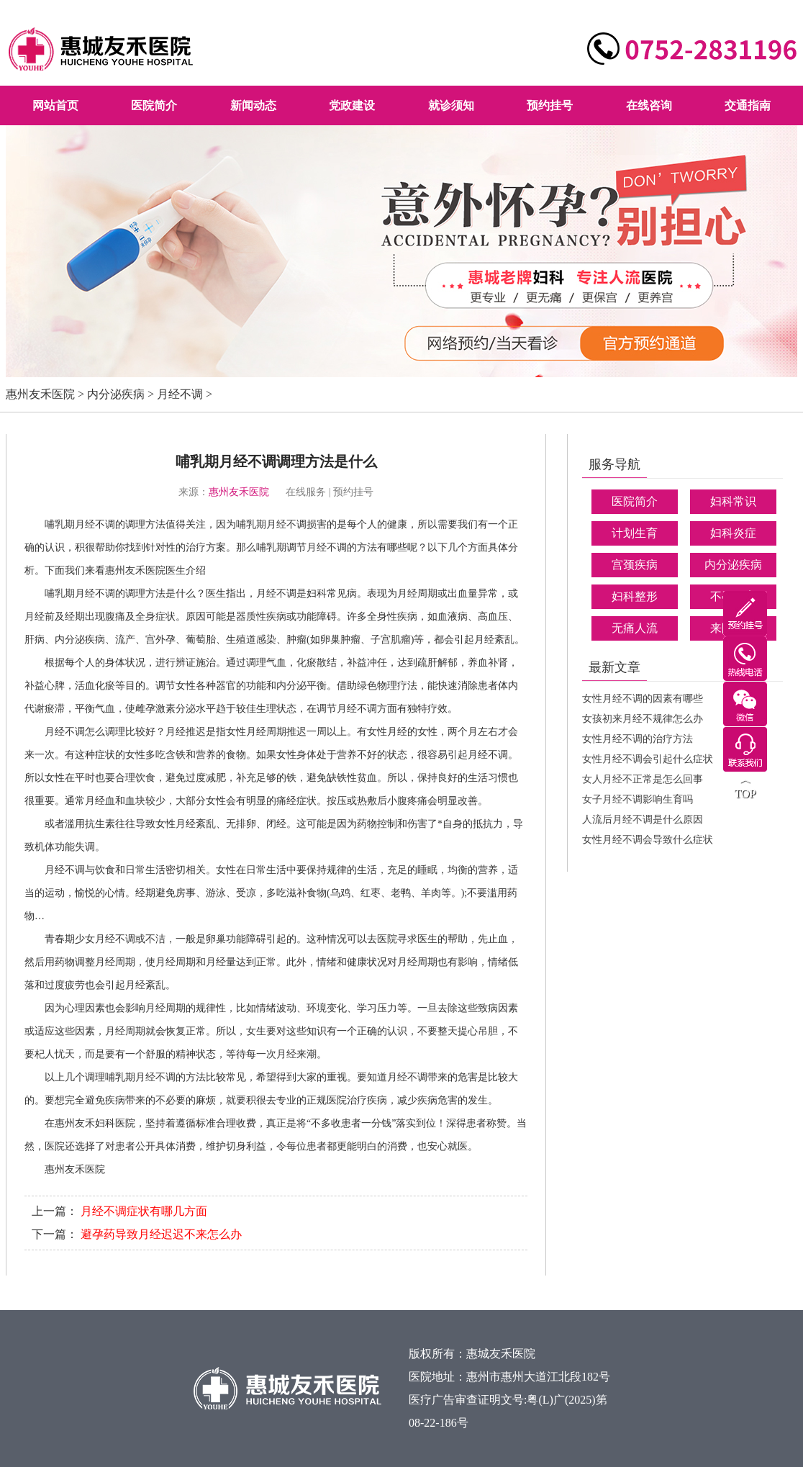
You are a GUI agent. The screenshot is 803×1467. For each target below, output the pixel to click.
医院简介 (154, 105)
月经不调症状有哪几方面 (144, 1211)
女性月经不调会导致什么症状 (647, 839)
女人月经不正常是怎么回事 (642, 779)
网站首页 (55, 105)
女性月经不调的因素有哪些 (642, 698)
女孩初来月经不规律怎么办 (642, 718)
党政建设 (352, 105)
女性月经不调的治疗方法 (637, 739)
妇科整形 (635, 596)
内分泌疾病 (116, 394)
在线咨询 (649, 105)
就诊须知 (451, 105)
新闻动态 (253, 105)
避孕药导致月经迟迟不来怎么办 (161, 1234)
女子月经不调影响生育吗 (637, 799)
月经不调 (180, 394)
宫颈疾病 (635, 565)
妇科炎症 (733, 533)
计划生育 (635, 533)
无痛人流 (635, 628)
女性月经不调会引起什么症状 (647, 759)
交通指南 (748, 105)
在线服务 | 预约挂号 (329, 492)
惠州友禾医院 (40, 394)
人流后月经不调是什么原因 (642, 819)
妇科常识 (733, 501)
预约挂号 (550, 105)
